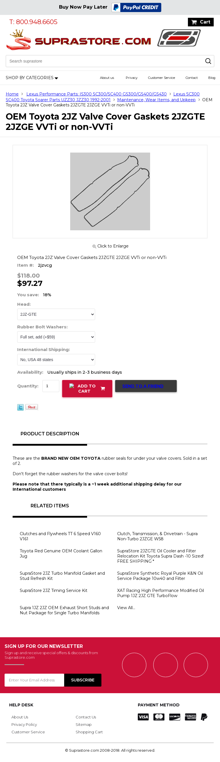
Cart (205, 22)
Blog (211, 78)
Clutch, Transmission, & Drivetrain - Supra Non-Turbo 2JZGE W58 (157, 536)
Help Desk (21, 705)
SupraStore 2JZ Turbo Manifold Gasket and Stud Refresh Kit (62, 576)
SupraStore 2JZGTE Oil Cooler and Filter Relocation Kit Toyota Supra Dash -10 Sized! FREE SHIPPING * (160, 556)
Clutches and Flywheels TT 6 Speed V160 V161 (60, 536)
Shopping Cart (89, 732)
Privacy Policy (24, 724)
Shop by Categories (30, 77)
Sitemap (84, 724)
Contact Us (86, 717)
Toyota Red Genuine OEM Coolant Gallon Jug (61, 553)
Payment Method (159, 705)
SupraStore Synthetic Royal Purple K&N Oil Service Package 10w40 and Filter (160, 576)
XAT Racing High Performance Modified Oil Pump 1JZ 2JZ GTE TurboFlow (160, 593)
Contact (192, 78)
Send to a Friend (143, 386)
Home (12, 94)
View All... (126, 607)
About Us (19, 717)
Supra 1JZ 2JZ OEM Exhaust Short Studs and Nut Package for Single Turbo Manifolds (64, 610)
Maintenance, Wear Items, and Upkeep (156, 99)
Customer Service (161, 78)
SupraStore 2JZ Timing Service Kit (53, 590)
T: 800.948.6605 (33, 22)
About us (107, 78)
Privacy (132, 78)
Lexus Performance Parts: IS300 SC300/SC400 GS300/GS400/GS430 (96, 94)
